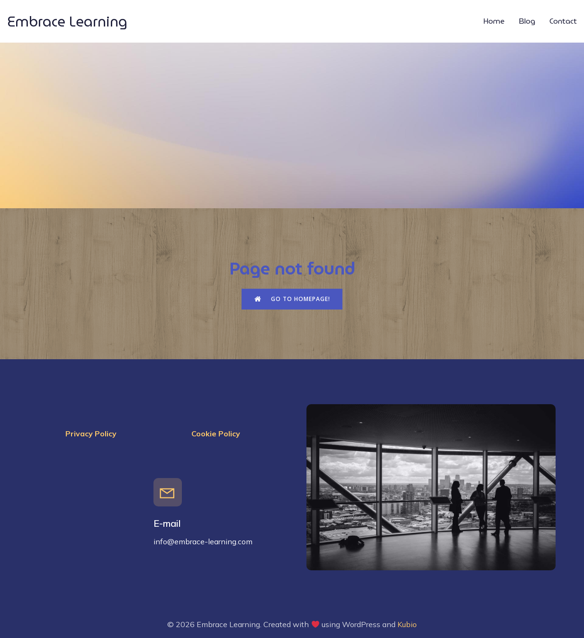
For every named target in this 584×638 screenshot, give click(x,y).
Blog (527, 21)
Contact (563, 21)
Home (493, 21)
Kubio (407, 624)
